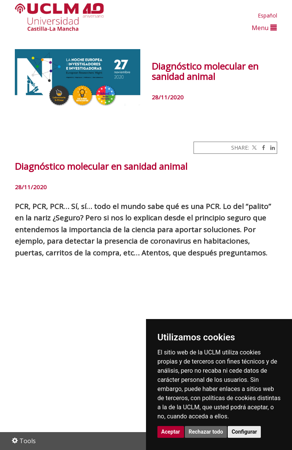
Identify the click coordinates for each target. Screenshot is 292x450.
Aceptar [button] (170, 432)
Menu (264, 27)
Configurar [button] (244, 432)
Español (267, 15)
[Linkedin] (271, 147)
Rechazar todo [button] (206, 432)
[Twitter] (254, 147)
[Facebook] (261, 147)
